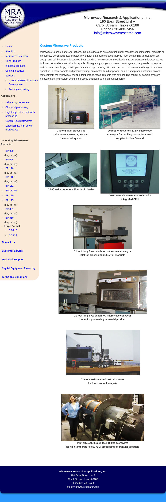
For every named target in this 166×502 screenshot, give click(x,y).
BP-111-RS (11, 190)
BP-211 (13, 235)
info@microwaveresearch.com (117, 33)
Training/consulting (19, 89)
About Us (10, 51)
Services (10, 75)
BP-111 (9, 185)
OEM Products (13, 61)
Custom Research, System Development (23, 82)
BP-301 (9, 209)
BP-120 (9, 195)
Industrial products (15, 65)
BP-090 (9, 150)
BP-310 (9, 217)
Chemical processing (16, 107)
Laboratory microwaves (18, 102)
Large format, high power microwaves (19, 127)
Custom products (14, 70)
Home (8, 46)
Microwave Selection (16, 56)
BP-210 (13, 230)
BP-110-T (10, 177)
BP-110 (9, 168)
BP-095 (9, 159)
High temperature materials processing (20, 114)
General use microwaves (18, 120)
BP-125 (9, 200)
